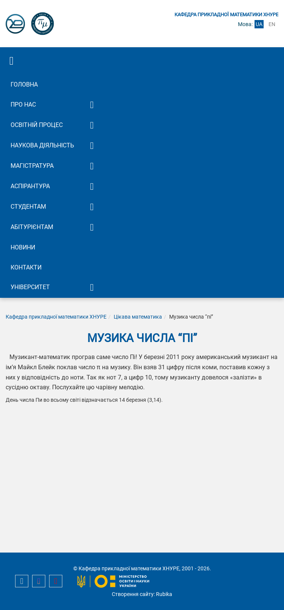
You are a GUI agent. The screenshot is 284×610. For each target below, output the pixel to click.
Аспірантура (30, 186)
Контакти (26, 267)
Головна (24, 84)
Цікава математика (138, 317)
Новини (23, 247)
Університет (30, 287)
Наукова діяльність (42, 145)
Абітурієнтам (32, 227)
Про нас (23, 104)
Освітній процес (37, 125)
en (272, 24)
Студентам (28, 206)
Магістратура (32, 165)
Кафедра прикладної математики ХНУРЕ (56, 317)
